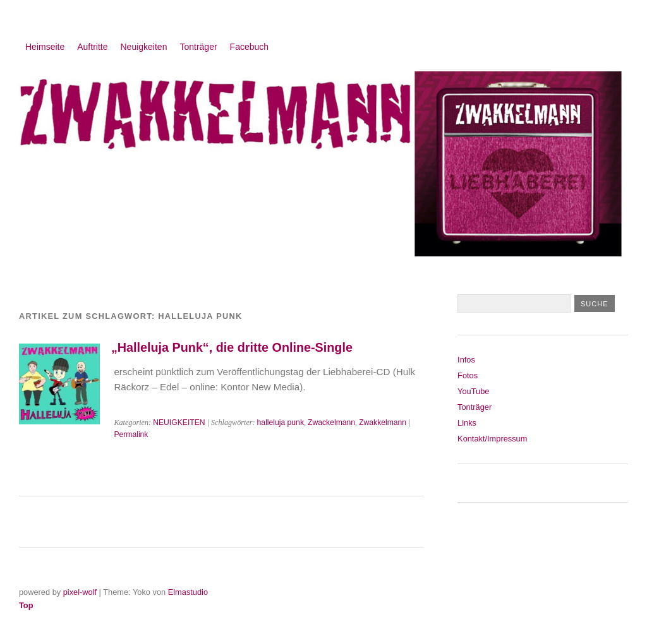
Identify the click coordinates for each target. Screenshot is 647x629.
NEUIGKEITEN (179, 422)
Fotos (467, 375)
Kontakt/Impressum (492, 438)
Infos (466, 359)
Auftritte (92, 47)
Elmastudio (188, 592)
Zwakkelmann (382, 422)
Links (466, 423)
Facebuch (249, 47)
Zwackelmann (331, 422)
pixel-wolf (80, 592)
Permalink (131, 434)
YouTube (473, 391)
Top (26, 605)
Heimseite (44, 47)
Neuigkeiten (144, 47)
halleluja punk (280, 422)
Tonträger (198, 47)
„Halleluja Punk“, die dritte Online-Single (232, 347)
